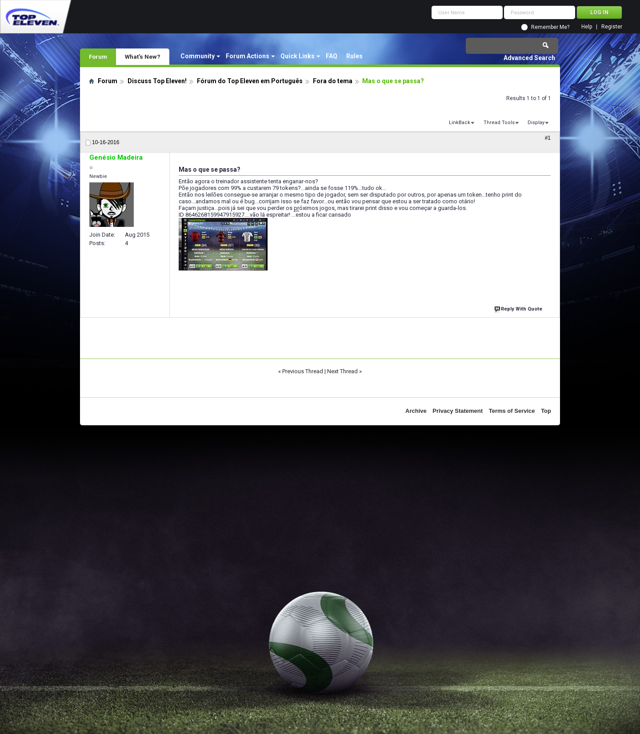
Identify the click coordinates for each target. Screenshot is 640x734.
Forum (98, 56)
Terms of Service (512, 410)
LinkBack (459, 122)
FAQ (331, 56)
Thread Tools (499, 122)
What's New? (142, 56)
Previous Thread (302, 371)
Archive (416, 410)
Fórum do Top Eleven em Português (250, 81)
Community (197, 56)
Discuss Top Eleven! (157, 81)
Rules (354, 56)
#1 (548, 138)
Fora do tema (332, 81)
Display (536, 122)
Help (586, 26)
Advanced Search (529, 57)
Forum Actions (247, 56)
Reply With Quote (519, 308)
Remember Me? (550, 27)
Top (546, 410)
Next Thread (342, 371)
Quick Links (297, 56)
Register (611, 26)
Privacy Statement (457, 410)
